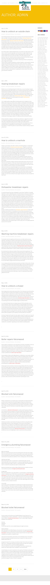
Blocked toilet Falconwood (12, 511)
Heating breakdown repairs (13, 84)
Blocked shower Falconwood (23, 299)
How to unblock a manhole (13, 141)
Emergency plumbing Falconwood (15, 447)
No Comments (18, 34)
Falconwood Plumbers (10, 34)
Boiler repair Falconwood (16, 354)
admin (4, 34)
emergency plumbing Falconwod (18, 471)
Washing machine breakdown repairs (17, 235)
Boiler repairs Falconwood (12, 341)
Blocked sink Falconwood (12, 396)
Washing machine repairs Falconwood (25, 247)
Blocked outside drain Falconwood (17, 40)
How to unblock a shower (12, 288)
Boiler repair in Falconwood (15, 365)
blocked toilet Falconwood (13, 521)
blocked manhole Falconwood (16, 147)
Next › (25, 573)
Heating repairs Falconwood (20, 96)
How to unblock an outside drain (15, 31)
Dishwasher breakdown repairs (14, 188)
